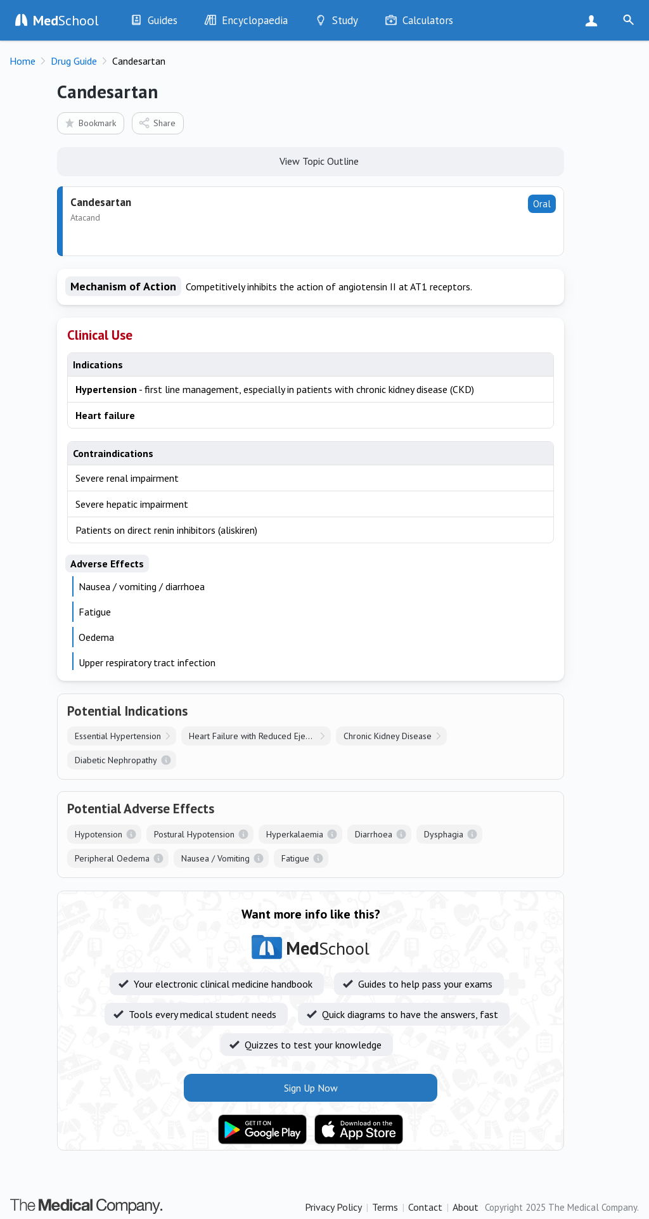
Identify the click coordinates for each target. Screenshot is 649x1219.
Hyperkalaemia (294, 834)
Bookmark (89, 122)
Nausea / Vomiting (215, 858)
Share (157, 122)
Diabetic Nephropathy (116, 760)
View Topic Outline (311, 160)
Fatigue (295, 858)
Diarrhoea (373, 834)
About (466, 1207)
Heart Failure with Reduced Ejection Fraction (260, 736)
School (66, 20)
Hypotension (98, 834)
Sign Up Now (594, 20)
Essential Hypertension (118, 736)
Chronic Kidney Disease (388, 736)
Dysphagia (443, 834)
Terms (385, 1207)
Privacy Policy (333, 1207)
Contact (425, 1207)
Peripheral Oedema (112, 858)
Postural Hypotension (194, 834)
